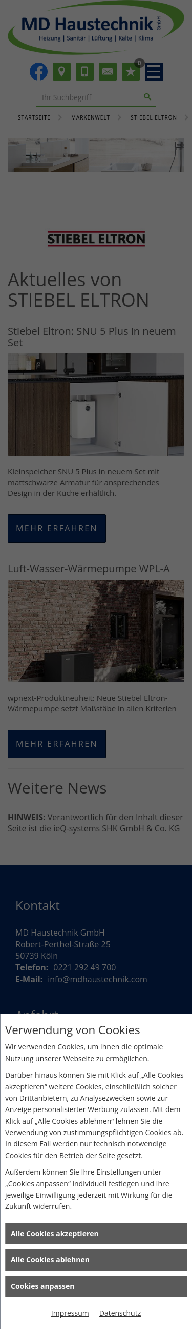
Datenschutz (120, 1313)
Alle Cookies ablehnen (50, 1259)
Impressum (70, 1313)
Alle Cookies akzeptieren (55, 1233)
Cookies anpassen (42, 1286)
